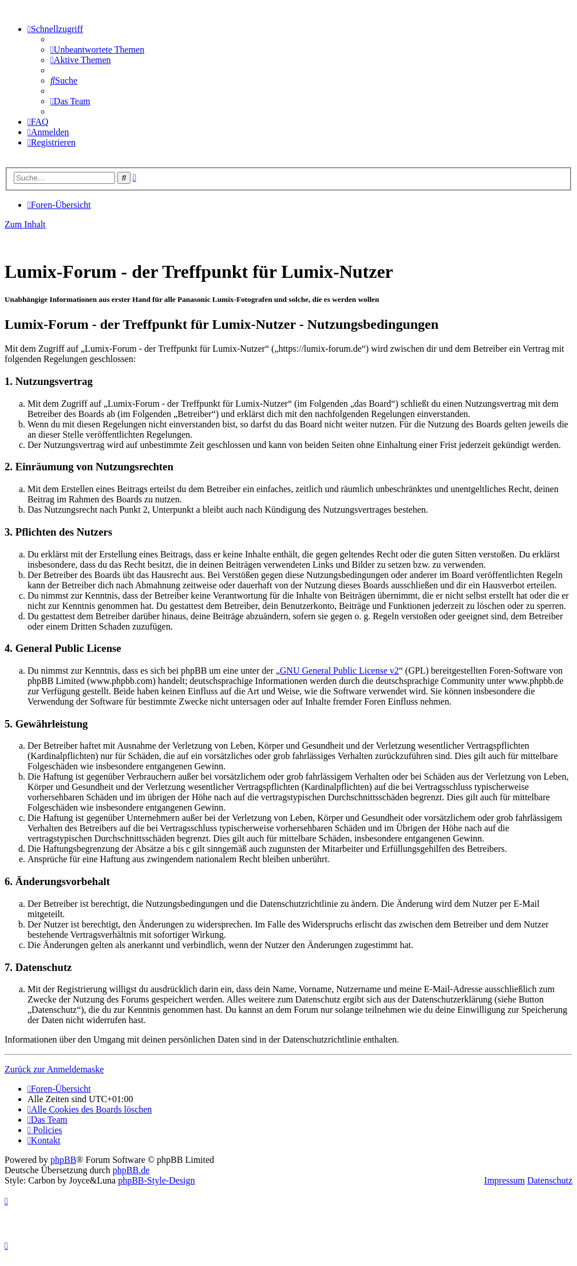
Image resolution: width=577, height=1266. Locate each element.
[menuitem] (97, 49)
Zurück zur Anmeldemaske (54, 1069)
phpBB (63, 1160)
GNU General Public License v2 (339, 670)
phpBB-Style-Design (156, 1180)
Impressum (504, 1180)
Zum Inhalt (25, 224)
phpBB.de (131, 1170)
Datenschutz (549, 1180)
